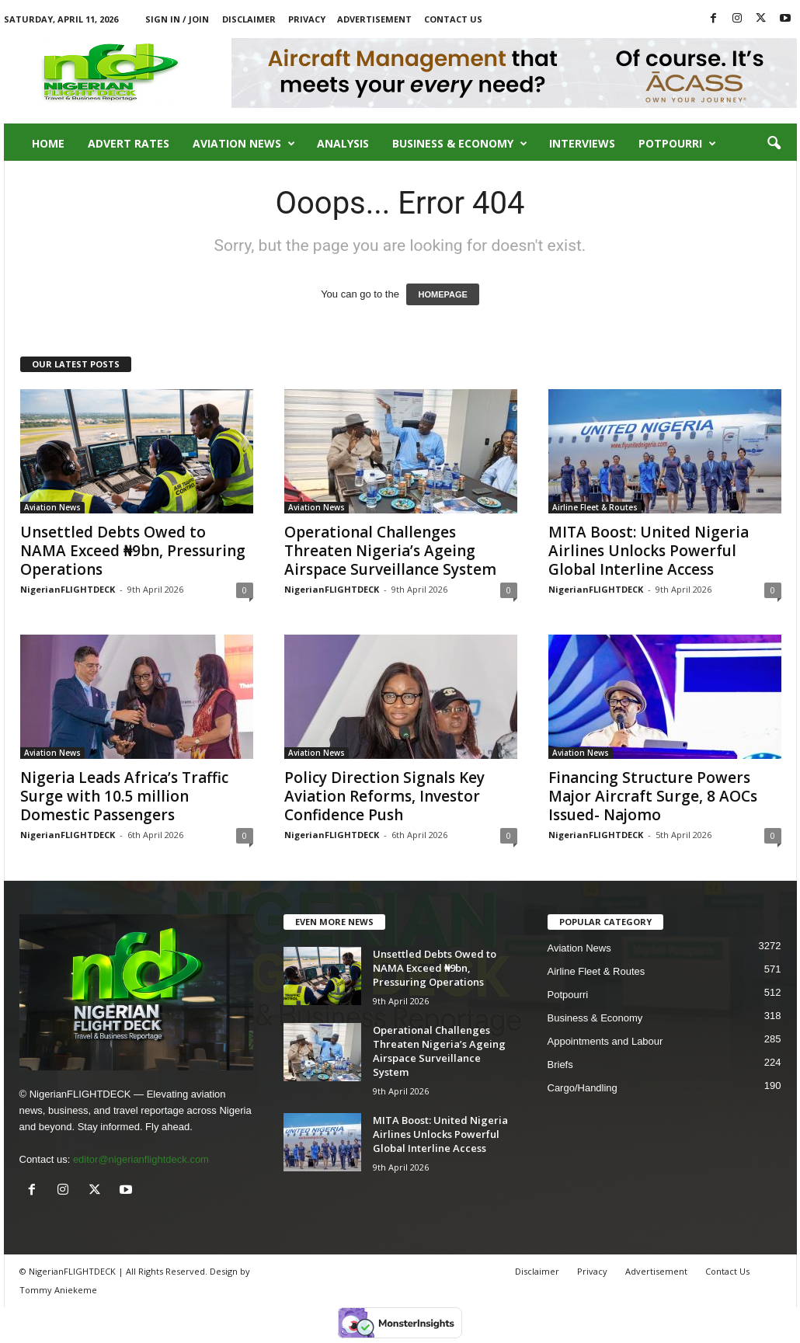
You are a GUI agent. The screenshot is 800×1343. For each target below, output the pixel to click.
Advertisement (374, 19)
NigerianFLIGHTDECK (67, 589)
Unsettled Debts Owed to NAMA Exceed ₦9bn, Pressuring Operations (132, 550)
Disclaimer (249, 19)
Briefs (560, 1064)
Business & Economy (459, 144)
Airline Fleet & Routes (595, 507)
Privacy (306, 19)
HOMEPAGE (442, 294)
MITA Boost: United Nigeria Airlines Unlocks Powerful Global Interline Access (648, 550)
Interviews (582, 143)
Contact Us (453, 19)
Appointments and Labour (605, 1041)
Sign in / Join (177, 19)
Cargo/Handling (582, 1088)
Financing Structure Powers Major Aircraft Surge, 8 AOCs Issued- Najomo (652, 796)
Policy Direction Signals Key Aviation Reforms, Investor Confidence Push (384, 796)
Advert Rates (128, 143)
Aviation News (244, 144)
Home (48, 143)
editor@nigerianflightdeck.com (141, 1159)
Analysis (343, 143)
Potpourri (677, 144)
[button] (774, 144)
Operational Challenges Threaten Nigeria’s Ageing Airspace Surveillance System (390, 550)
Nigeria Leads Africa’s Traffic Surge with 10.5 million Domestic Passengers (124, 796)
